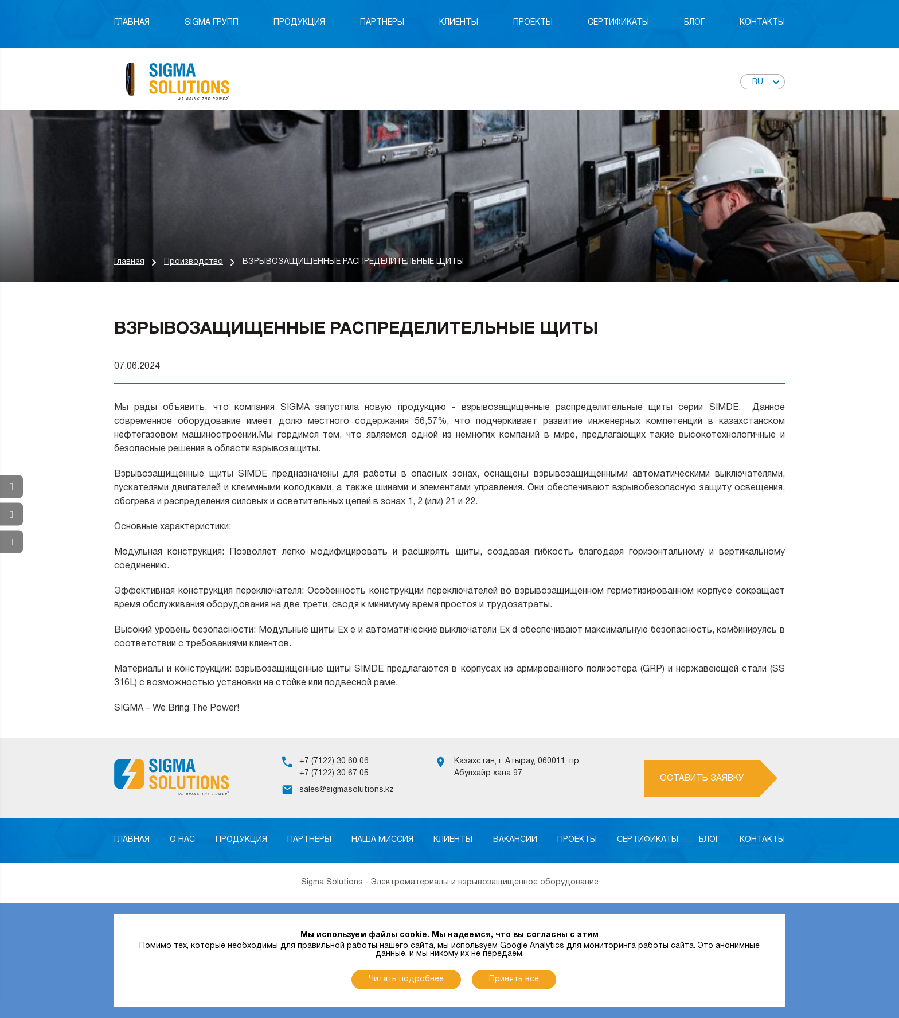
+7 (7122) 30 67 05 (334, 773)
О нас (182, 840)
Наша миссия (382, 840)
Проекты (533, 22)
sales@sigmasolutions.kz (346, 790)
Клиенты (458, 22)
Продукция (299, 22)
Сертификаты (618, 22)
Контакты (762, 22)
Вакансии (515, 840)
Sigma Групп (212, 22)
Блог (694, 22)
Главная (132, 22)
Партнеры (382, 22)
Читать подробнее (406, 979)
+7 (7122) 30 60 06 (334, 761)
